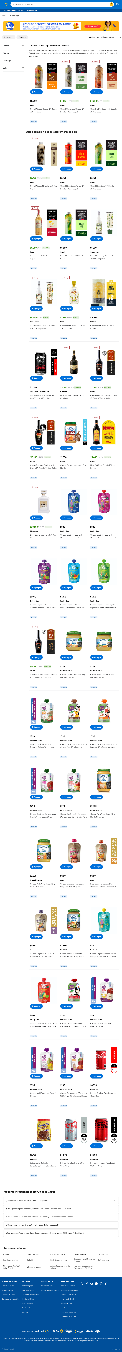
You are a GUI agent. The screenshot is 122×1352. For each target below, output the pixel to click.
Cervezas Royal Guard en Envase (84, 1260)
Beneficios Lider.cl (28, 1299)
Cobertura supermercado (50, 1290)
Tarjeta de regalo (27, 1303)
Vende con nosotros (68, 1308)
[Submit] (111, 4)
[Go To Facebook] (86, 1283)
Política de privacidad (68, 1294)
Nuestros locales (47, 1286)
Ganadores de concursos (30, 1294)
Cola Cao (31, 1260)
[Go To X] (82, 1283)
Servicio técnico (7, 1290)
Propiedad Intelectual (68, 1312)
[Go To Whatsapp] (101, 1283)
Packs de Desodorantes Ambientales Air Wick (83, 1266)
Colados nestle (80, 1254)
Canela (6, 1254)
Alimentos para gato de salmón (60, 1266)
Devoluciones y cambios (10, 1299)
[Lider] (61, 26)
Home (4, 15)
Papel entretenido (10, 1260)
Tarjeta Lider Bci (10, 10)
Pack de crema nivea (58, 1260)
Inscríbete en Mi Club (68, 1316)
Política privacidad (8, 1349)
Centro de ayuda (32, 10)
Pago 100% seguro (28, 1290)
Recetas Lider (26, 1308)
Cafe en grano (103, 1260)
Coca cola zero (33, 1254)
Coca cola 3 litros (57, 1254)
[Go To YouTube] (91, 1283)
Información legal (67, 1299)
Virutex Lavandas (34, 1267)
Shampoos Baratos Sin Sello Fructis (12, 1266)
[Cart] (117, 4)
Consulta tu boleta (8, 1294)
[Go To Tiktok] (105, 1283)
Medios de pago (27, 1286)
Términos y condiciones (69, 1290)
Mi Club (20, 10)
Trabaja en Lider (66, 1303)
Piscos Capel (102, 1254)
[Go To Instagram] (96, 1283)
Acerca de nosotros (68, 1286)
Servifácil (25, 1312)
